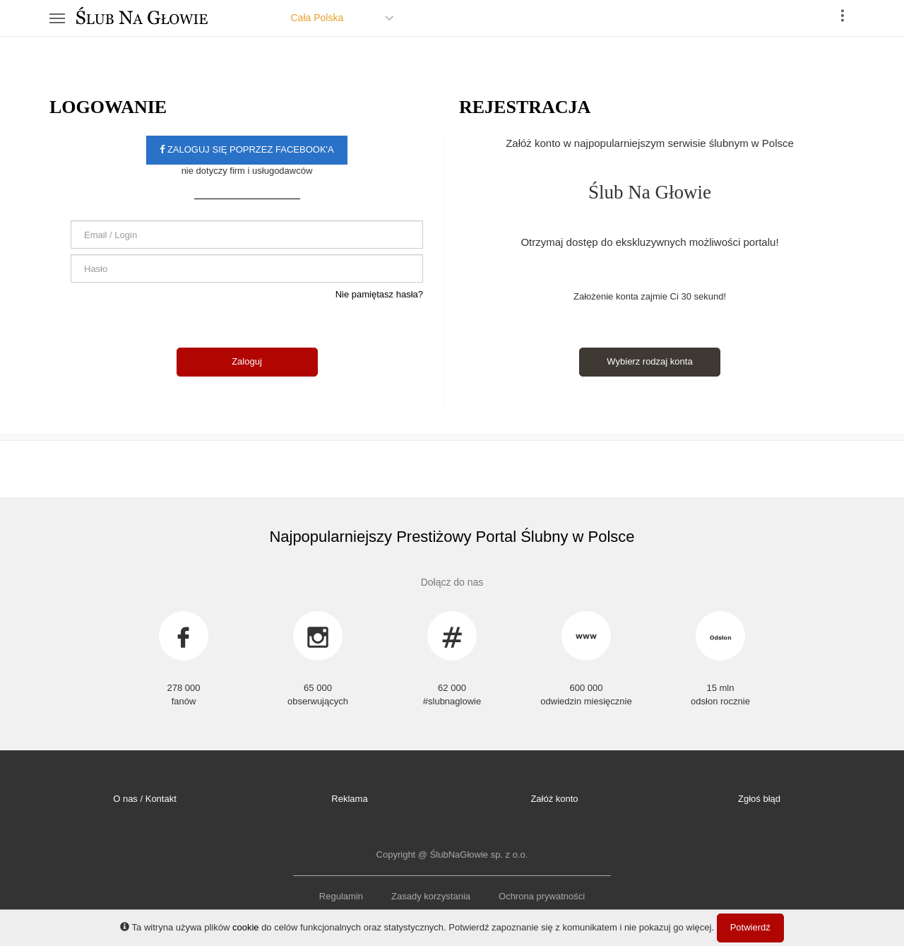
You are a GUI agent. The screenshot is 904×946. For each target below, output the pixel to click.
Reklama (349, 798)
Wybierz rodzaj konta (649, 361)
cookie (245, 927)
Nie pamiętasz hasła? (379, 294)
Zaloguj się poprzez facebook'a (246, 149)
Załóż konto (554, 798)
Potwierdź (750, 927)
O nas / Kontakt (145, 798)
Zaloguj (247, 361)
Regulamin (341, 896)
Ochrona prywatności (542, 896)
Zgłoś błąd (759, 798)
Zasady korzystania (430, 896)
